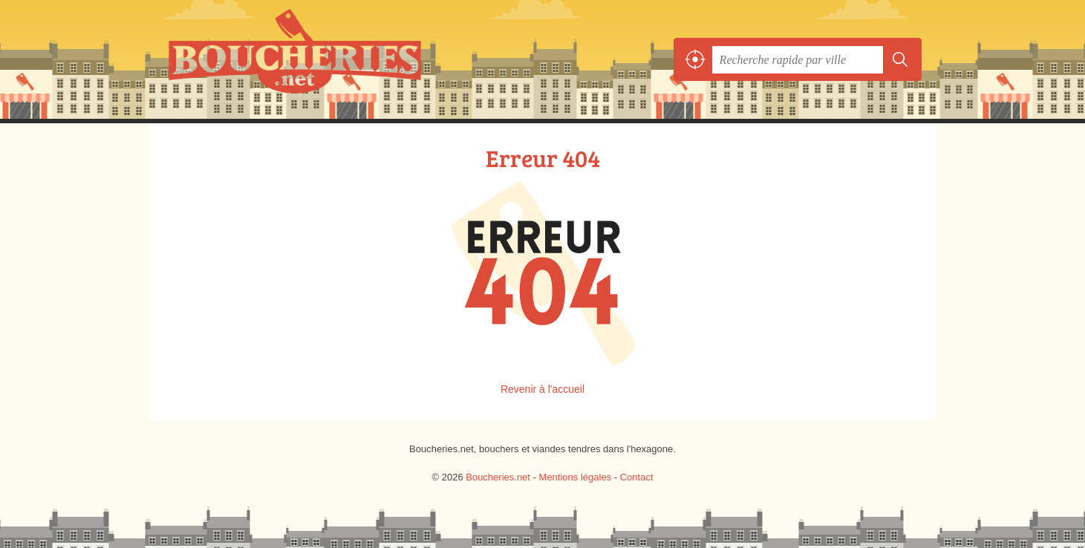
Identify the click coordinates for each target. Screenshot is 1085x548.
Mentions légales (575, 477)
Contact (637, 477)
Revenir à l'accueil (542, 389)
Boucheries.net (327, 59)
